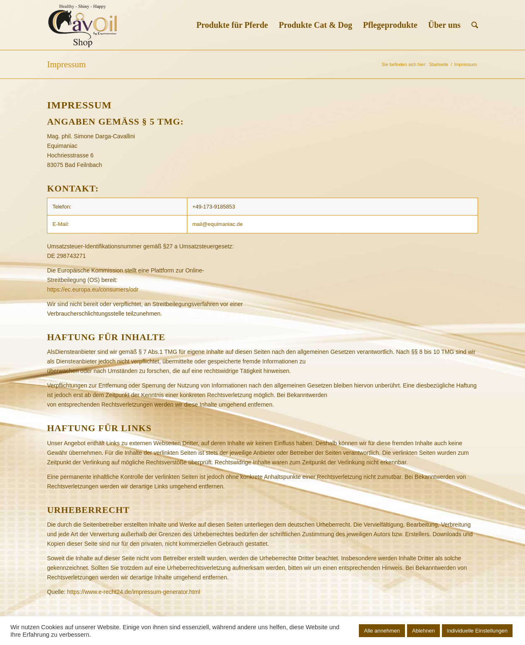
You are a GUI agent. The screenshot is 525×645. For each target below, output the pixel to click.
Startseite (438, 64)
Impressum (66, 64)
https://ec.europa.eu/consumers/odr (92, 289)
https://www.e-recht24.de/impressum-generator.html (133, 592)
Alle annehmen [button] (382, 631)
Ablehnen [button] (423, 631)
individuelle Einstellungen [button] (477, 631)
